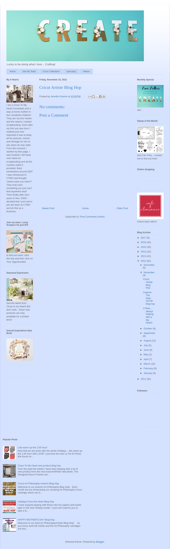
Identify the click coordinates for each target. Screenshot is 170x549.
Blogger (100, 541)
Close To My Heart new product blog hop (39, 465)
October (148, 328)
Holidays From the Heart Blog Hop (36, 501)
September (149, 333)
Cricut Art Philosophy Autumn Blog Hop (38, 483)
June (147, 350)
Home (13, 71)
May (146, 354)
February (149, 368)
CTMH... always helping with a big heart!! (148, 315)
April (146, 359)
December (149, 265)
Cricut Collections (51, 71)
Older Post (122, 208)
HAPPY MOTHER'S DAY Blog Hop (36, 519)
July (146, 345)
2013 (144, 256)
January (148, 373)
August (148, 340)
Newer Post (48, 208)
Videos (86, 71)
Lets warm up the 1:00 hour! (32, 447)
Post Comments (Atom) (92, 216)
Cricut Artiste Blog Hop (147, 283)
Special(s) (71, 71)
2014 (144, 251)
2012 (144, 261)
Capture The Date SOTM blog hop (149, 298)
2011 (144, 379)
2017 (144, 237)
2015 (144, 247)
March (147, 363)
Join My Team (29, 71)
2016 (144, 242)
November (149, 272)
